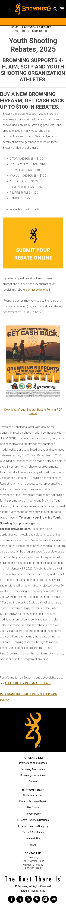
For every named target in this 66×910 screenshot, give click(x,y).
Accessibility (33, 838)
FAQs (33, 844)
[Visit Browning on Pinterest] (36, 899)
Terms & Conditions (33, 832)
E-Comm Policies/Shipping (33, 826)
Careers (33, 781)
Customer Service (33, 795)
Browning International (33, 775)
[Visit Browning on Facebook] (11, 899)
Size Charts (33, 807)
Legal (24, 890)
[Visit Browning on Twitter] (19, 899)
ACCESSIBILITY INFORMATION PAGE (28, 683)
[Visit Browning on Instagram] (45, 899)
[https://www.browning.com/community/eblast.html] (53, 899)
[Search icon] (55, 9)
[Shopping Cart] (61, 9)
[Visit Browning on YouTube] (28, 899)
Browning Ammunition (33, 769)
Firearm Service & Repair (33, 801)
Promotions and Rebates (33, 763)
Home (14, 27)
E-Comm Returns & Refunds (33, 820)
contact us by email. (38, 289)
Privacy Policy (33, 813)
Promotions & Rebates (36, 27)
